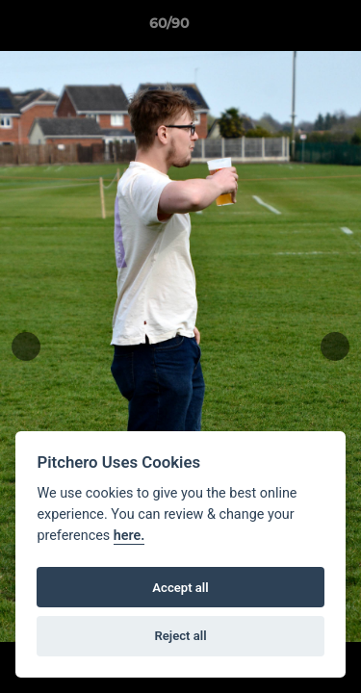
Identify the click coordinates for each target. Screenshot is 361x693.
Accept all (180, 587)
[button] (291, 28)
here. (129, 535)
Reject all (180, 636)
